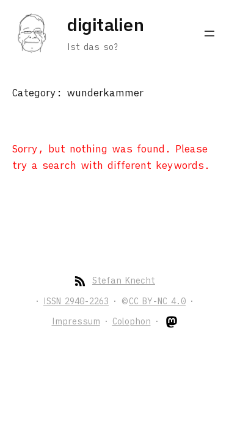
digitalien (105, 24)
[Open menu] (209, 33)
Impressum (76, 321)
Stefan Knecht (123, 280)
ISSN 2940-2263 (76, 301)
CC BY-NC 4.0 (157, 301)
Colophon (131, 321)
